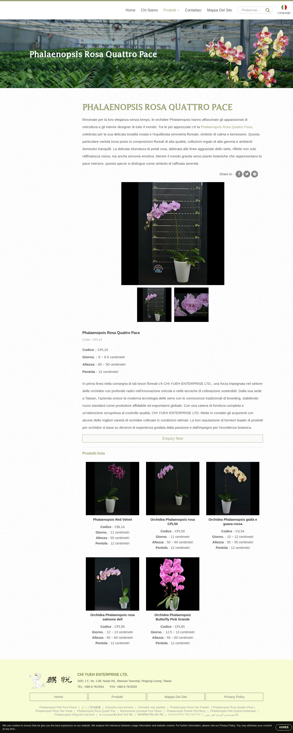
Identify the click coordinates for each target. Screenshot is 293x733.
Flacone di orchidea (46, 152)
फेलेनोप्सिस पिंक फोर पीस (150, 714)
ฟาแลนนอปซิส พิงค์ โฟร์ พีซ (116, 714)
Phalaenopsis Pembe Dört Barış (186, 711)
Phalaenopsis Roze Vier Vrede (54, 711)
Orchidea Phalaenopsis (83, 93)
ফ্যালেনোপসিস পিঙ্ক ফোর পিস (184, 714)
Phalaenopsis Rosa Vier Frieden (189, 707)
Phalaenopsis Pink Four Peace (58, 707)
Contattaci (193, 10)
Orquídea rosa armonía (119, 707)
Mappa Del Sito (219, 10)
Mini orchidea (42, 134)
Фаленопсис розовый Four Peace (141, 711)
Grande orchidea (44, 116)
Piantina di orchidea (46, 161)
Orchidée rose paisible (151, 707)
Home (130, 10)
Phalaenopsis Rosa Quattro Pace (127, 93)
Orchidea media (44, 125)
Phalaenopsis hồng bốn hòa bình (74, 714)
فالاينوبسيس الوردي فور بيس (222, 714)
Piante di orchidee (45, 179)
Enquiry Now (172, 438)
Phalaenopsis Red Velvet (112, 519)
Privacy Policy (234, 697)
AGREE (284, 727)
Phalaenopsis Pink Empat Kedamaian (233, 711)
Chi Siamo (149, 10)
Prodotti (171, 10)
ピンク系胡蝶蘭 (91, 707)
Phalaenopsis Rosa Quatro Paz (96, 711)
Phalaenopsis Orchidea (49, 143)
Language (283, 13)
